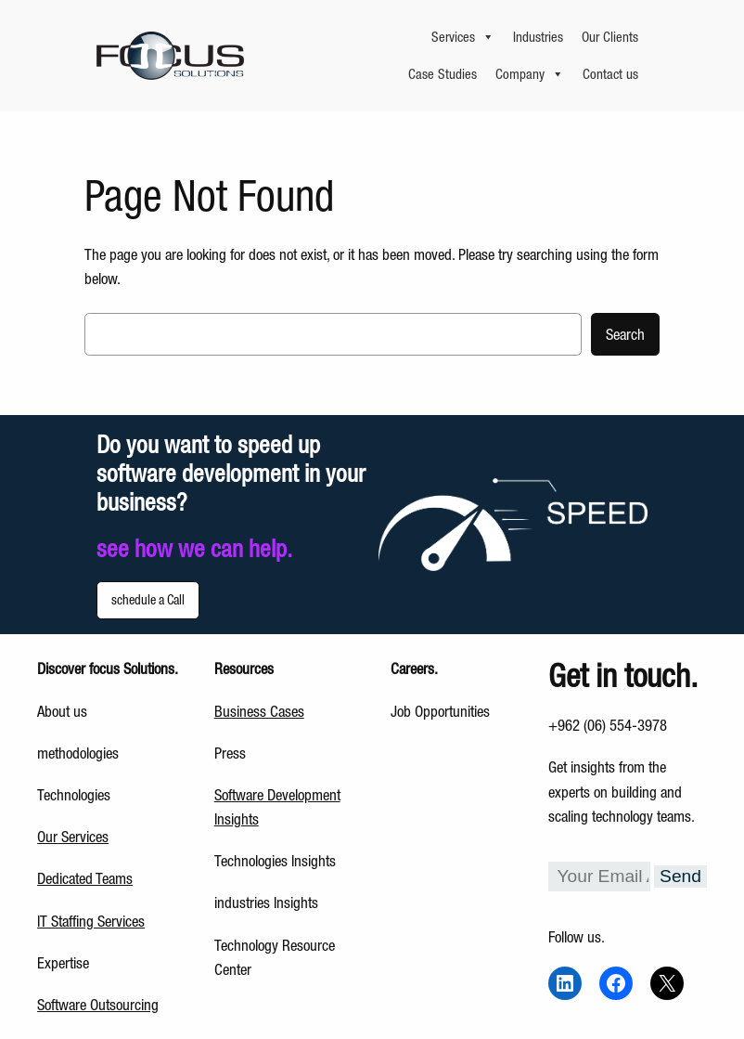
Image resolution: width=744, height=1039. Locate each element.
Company (529, 74)
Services (462, 37)
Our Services (73, 836)
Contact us (610, 74)
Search (625, 334)
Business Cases (259, 711)
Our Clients (610, 37)
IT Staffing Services (91, 921)
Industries (538, 37)
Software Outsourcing (98, 1004)
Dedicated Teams (85, 878)
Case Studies (442, 74)
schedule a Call (148, 599)
